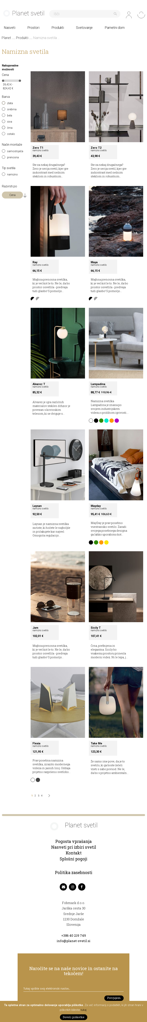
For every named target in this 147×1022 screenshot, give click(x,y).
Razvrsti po (9, 186)
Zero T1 (38, 147)
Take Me (96, 743)
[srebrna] (4, 110)
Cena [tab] (5, 75)
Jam (35, 627)
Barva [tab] (6, 97)
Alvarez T (39, 384)
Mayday (96, 506)
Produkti (22, 38)
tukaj (84, 1010)
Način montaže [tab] (12, 144)
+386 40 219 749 (73, 935)
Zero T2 (96, 147)
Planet (7, 38)
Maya (94, 262)
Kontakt (74, 853)
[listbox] (58, 299)
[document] (73, 1011)
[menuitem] (12, 27)
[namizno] (4, 176)
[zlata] (4, 104)
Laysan (37, 506)
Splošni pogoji (73, 859)
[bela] (4, 117)
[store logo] (25, 14)
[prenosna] (4, 158)
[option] (33, 299)
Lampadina (98, 384)
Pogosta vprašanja (73, 841)
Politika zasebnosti (73, 872)
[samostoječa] (4, 152)
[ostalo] (4, 135)
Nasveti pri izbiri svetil (73, 847)
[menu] (73, 27)
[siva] (4, 123)
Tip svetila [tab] (8, 168)
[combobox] (85, 14)
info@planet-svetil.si (74, 941)
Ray (35, 262)
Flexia (36, 743)
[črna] (4, 129)
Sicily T (96, 627)
